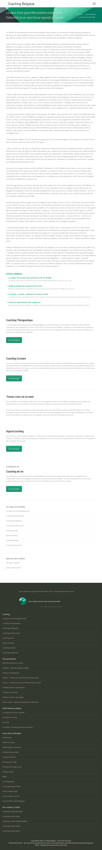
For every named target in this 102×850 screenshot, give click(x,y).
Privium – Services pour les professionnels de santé (21, 682)
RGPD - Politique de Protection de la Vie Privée (51, 845)
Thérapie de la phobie (10, 752)
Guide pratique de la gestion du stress (25, 286)
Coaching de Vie (12, 530)
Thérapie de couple (9, 762)
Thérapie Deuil (7, 772)
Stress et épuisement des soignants (24, 302)
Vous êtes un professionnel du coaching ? (17, 727)
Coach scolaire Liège (9, 791)
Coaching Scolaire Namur (11, 826)
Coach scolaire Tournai (10, 796)
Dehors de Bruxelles (13, 568)
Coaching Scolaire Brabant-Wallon (14, 821)
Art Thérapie (7, 737)
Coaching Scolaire (12, 540)
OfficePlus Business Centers (12, 663)
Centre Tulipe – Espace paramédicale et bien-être (20, 702)
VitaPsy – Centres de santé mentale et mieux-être (20, 678)
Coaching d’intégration (14, 521)
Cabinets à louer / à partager (13, 697)
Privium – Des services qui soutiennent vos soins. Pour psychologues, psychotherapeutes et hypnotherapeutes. (55, 843)
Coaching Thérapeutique (15, 516)
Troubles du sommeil (10, 692)
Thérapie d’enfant (9, 757)
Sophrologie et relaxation (11, 747)
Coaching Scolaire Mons (11, 831)
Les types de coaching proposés (18, 511)
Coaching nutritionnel (14, 545)
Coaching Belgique (49, 841)
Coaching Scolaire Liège (11, 816)
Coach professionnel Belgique (13, 801)
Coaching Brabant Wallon (11, 786)
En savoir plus (14, 340)
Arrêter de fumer (8, 742)
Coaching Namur (8, 781)
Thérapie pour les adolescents (13, 687)
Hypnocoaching (11, 535)
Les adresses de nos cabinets (13, 712)
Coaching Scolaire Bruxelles (12, 811)
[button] (41, 606)
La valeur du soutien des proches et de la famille (29, 278)
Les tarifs (5, 722)
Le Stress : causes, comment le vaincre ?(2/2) (28, 294)
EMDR (4, 777)
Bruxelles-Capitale (13, 563)
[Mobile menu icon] (94, 3)
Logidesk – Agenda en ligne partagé (15, 668)
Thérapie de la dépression (12, 767)
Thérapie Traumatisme (10, 673)
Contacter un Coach (9, 717)
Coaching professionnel (15, 526)
